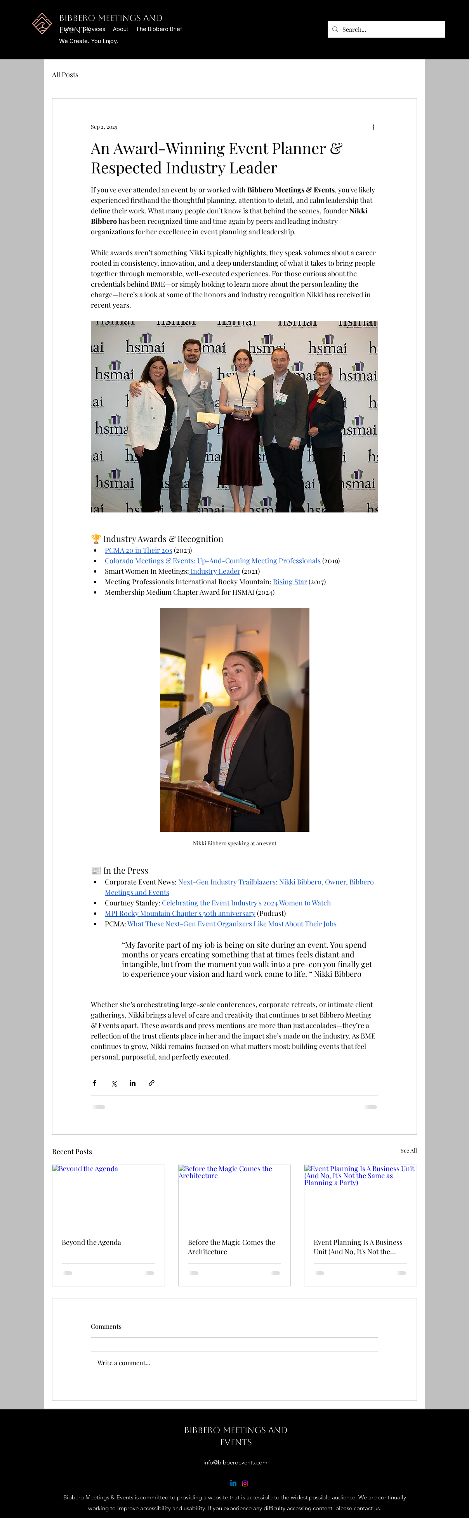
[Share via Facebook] (94, 1083)
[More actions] (373, 126)
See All (409, 1150)
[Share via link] (151, 1083)
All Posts (65, 74)
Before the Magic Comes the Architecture (231, 1247)
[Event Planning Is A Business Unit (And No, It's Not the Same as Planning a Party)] (360, 1196)
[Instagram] (245, 1483)
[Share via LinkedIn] (132, 1083)
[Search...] (385, 29)
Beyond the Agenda (91, 1242)
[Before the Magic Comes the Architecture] (235, 1196)
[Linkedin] (233, 1483)
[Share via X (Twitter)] (113, 1083)
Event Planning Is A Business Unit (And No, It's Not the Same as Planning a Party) (358, 1247)
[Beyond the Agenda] (108, 1196)
